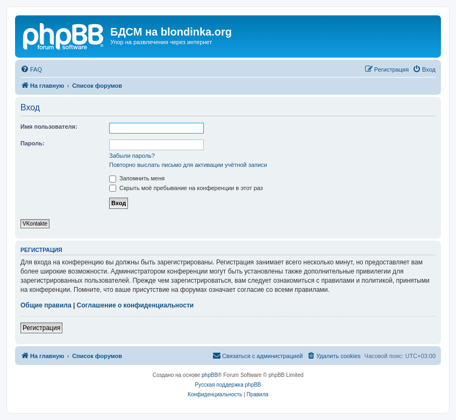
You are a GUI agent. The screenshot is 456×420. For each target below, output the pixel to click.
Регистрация (41, 328)
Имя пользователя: (48, 126)
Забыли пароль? (132, 155)
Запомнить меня (137, 178)
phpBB (210, 375)
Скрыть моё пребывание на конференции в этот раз (186, 188)
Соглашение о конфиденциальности (135, 305)
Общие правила (46, 305)
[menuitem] (31, 69)
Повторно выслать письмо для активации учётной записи (188, 165)
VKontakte (35, 224)
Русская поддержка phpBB (228, 385)
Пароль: (32, 143)
